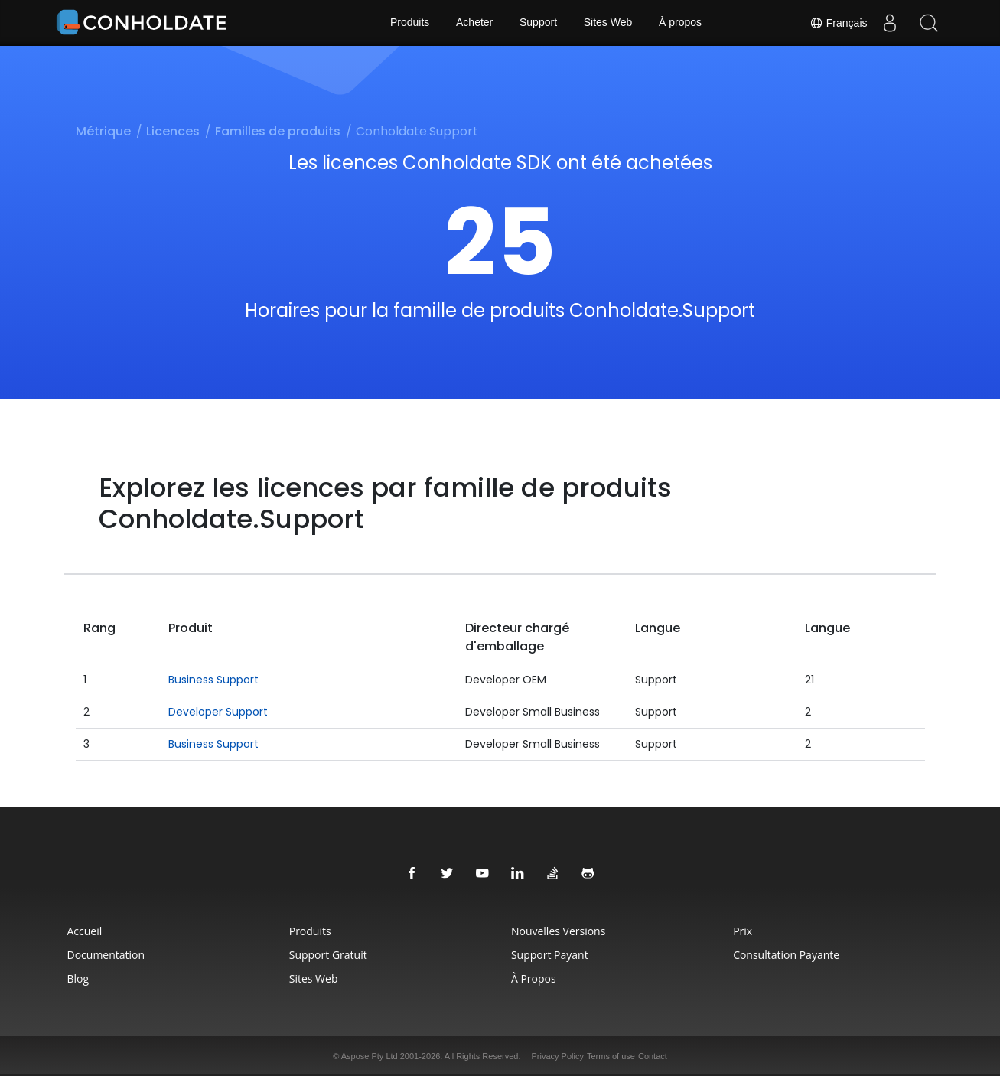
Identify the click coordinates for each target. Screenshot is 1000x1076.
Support (538, 23)
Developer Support (218, 711)
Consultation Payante (789, 954)
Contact (652, 1056)
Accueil (80, 931)
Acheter (474, 23)
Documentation (102, 954)
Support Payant (549, 954)
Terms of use (611, 1056)
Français (838, 23)
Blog (74, 978)
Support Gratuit (326, 954)
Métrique (103, 131)
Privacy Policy (558, 1056)
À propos (681, 23)
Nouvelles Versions (558, 931)
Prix (745, 931)
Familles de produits (277, 131)
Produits (408, 23)
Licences (173, 131)
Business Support (213, 679)
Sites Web (608, 23)
